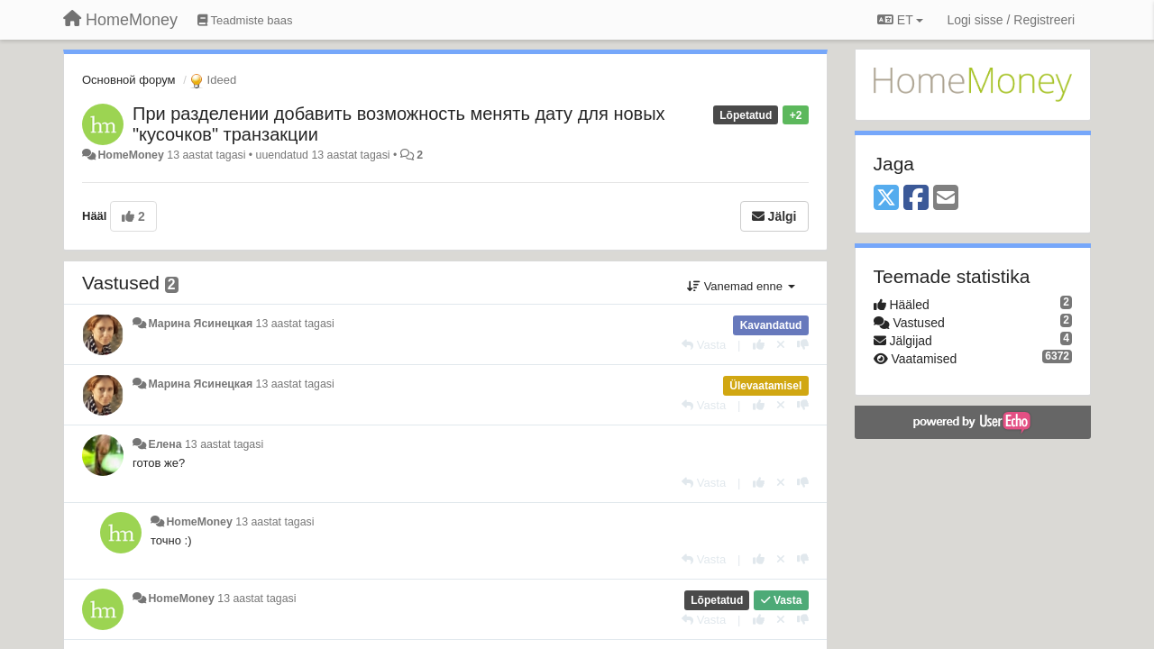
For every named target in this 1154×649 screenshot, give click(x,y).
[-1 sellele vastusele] (803, 345)
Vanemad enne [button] (740, 286)
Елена (164, 444)
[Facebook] (916, 199)
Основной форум (129, 80)
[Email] (945, 199)
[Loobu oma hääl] (780, 345)
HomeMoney (130, 155)
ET (900, 20)
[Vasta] (704, 345)
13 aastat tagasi (295, 323)
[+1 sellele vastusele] (759, 345)
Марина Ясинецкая (200, 323)
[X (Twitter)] (886, 199)
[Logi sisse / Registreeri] (1010, 20)
